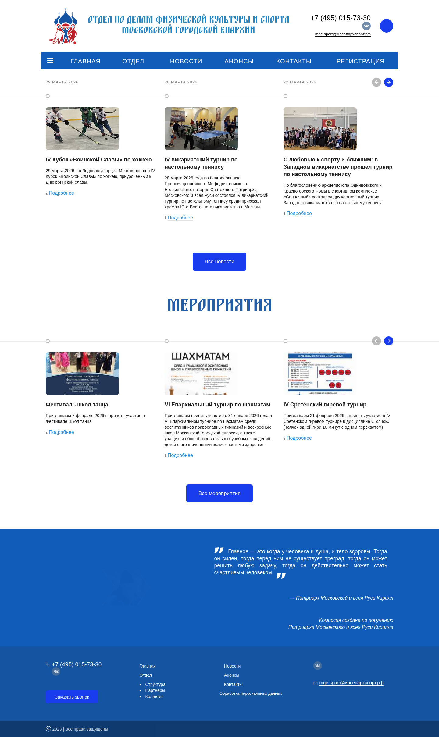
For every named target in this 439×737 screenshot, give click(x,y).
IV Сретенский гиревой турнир (325, 405)
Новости (232, 666)
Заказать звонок (72, 697)
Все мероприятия (219, 493)
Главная (148, 666)
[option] (100, 139)
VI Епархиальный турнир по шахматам (217, 405)
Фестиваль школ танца (77, 405)
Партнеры (155, 690)
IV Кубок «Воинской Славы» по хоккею (99, 160)
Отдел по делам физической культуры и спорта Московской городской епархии (188, 24)
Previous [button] (376, 82)
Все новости (219, 261)
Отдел (146, 675)
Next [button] (388, 82)
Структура (155, 684)
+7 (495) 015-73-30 (340, 18)
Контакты (233, 684)
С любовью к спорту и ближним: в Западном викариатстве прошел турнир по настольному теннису (338, 167)
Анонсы (231, 675)
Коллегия (154, 696)
